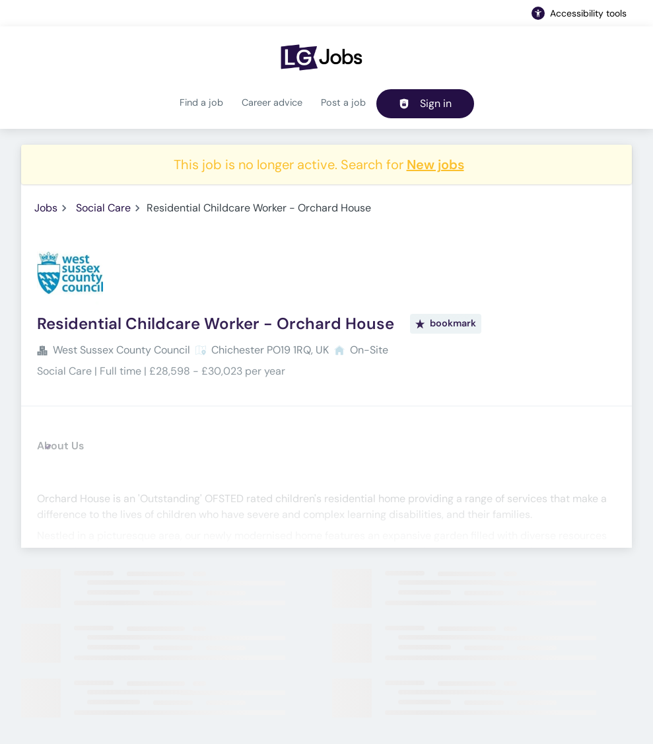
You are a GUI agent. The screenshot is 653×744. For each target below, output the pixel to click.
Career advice (272, 102)
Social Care (103, 208)
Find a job (201, 102)
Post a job (343, 102)
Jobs (45, 208)
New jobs (435, 164)
